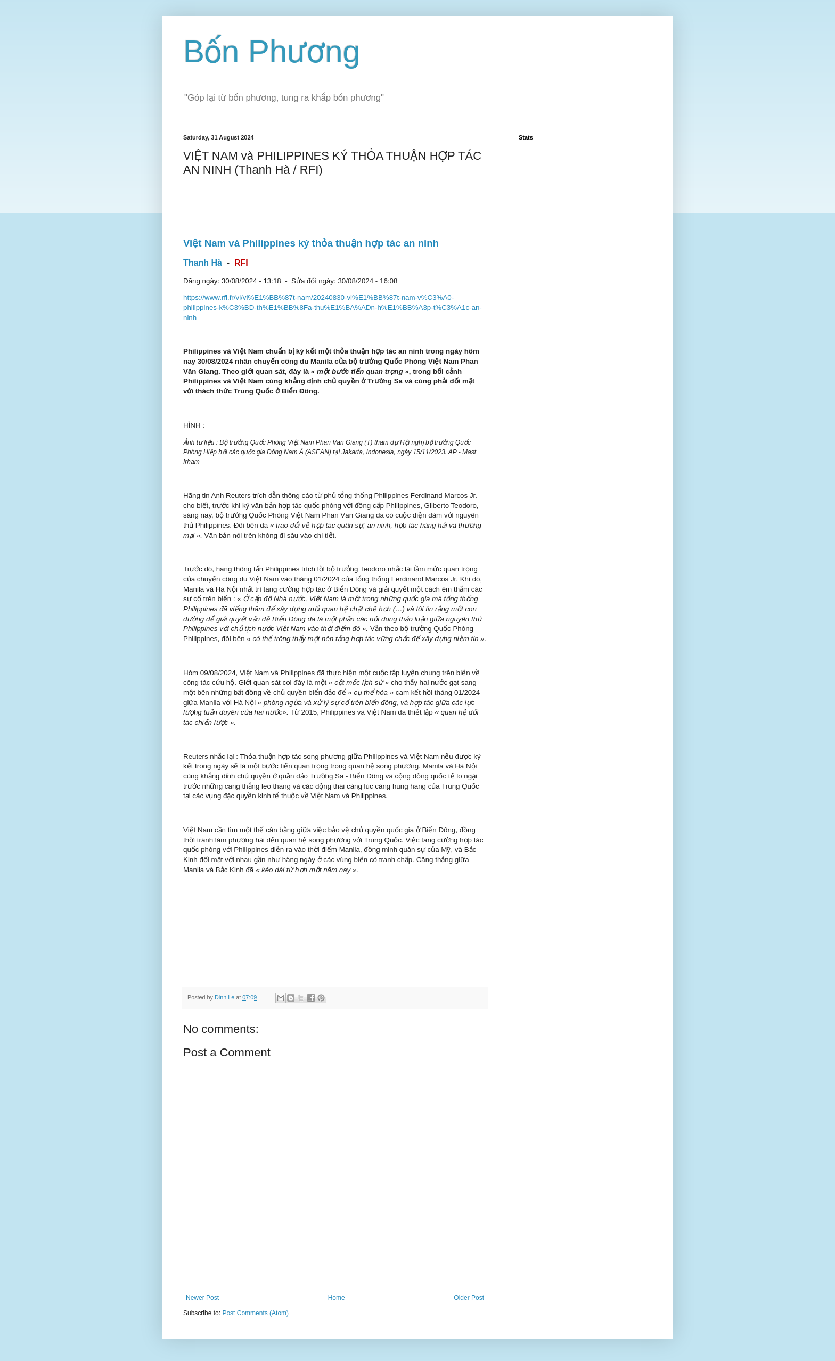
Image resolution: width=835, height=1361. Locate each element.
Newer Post (202, 1297)
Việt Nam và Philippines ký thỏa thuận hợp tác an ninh (311, 243)
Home (336, 1297)
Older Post (469, 1297)
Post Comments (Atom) (255, 1313)
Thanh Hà (202, 262)
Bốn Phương (272, 51)
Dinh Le (225, 997)
